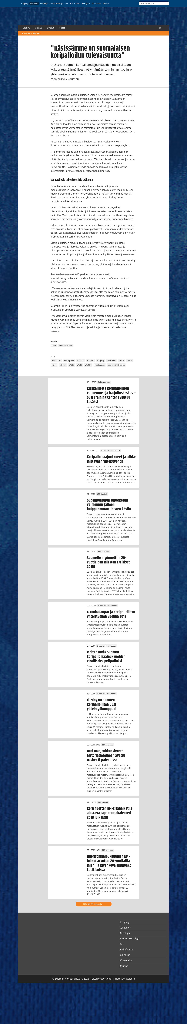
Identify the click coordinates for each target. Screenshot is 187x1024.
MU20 (121, 360)
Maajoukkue (99, 365)
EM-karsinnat (103, 551)
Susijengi (24, 3)
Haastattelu (56, 360)
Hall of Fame (75, 3)
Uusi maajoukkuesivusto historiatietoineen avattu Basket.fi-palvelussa (106, 755)
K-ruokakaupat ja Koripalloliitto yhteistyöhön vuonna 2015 (111, 614)
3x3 (66, 3)
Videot (62, 27)
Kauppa (106, 3)
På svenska (96, 3)
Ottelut (50, 27)
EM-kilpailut (69, 360)
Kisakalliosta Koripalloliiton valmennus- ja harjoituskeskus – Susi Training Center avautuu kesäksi (111, 395)
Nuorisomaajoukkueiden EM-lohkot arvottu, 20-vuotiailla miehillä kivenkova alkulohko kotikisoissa (109, 863)
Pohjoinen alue (104, 382)
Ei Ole (53, 345)
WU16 (79, 365)
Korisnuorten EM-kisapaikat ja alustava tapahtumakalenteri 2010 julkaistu (109, 813)
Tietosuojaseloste (125, 978)
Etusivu (26, 27)
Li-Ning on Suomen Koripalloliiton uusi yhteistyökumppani (101, 704)
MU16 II (63, 365)
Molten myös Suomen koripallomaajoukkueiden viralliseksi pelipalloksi (106, 656)
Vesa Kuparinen (65, 345)
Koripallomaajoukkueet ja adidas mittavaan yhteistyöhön (111, 459)
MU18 (129, 360)
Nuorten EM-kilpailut (116, 365)
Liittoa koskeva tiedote (110, 450)
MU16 (54, 365)
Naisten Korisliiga (56, 3)
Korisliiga (43, 3)
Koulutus (80, 360)
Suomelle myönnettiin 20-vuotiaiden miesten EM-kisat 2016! (108, 562)
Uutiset (36, 33)
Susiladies (34, 3)
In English (86, 3)
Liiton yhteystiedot (101, 978)
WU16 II (88, 365)
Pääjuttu (90, 360)
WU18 (71, 365)
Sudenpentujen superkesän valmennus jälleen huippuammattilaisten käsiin (109, 504)
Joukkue (38, 27)
